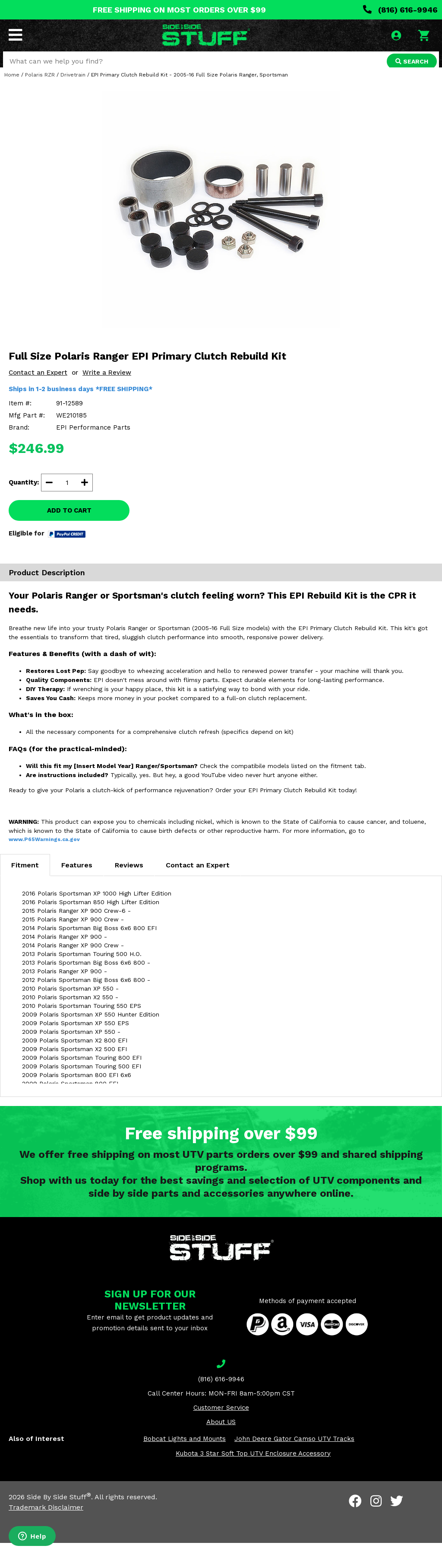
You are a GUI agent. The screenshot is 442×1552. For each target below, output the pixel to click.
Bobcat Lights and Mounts (184, 1448)
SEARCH (410, 62)
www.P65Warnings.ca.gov (44, 848)
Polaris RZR (40, 84)
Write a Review (106, 382)
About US (221, 1431)
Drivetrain (72, 84)
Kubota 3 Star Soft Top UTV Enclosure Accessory (253, 1462)
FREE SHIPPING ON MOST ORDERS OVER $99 (179, 9)
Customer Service (221, 1417)
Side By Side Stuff (59, 1506)
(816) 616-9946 (400, 9)
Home (11, 84)
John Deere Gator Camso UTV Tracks (294, 1448)
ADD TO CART (69, 519)
